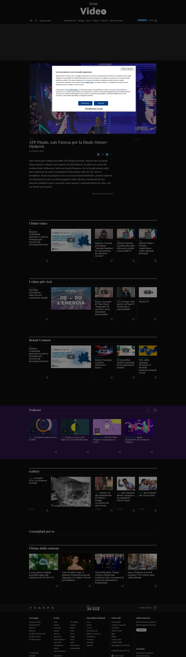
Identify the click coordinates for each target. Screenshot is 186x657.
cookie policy (89, 82)
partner (123, 89)
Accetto (101, 103)
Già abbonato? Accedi (94, 109)
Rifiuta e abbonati (127, 69)
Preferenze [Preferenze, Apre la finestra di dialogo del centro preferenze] (85, 103)
